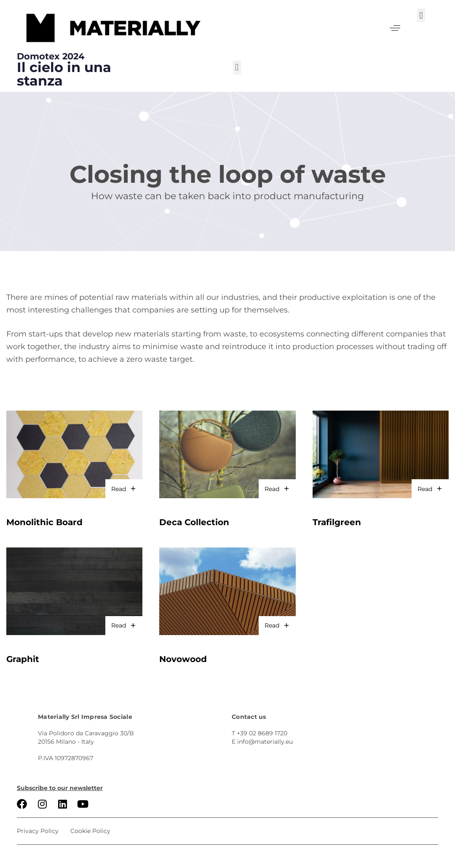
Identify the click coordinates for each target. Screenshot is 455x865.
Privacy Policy (38, 831)
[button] (395, 28)
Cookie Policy (90, 831)
